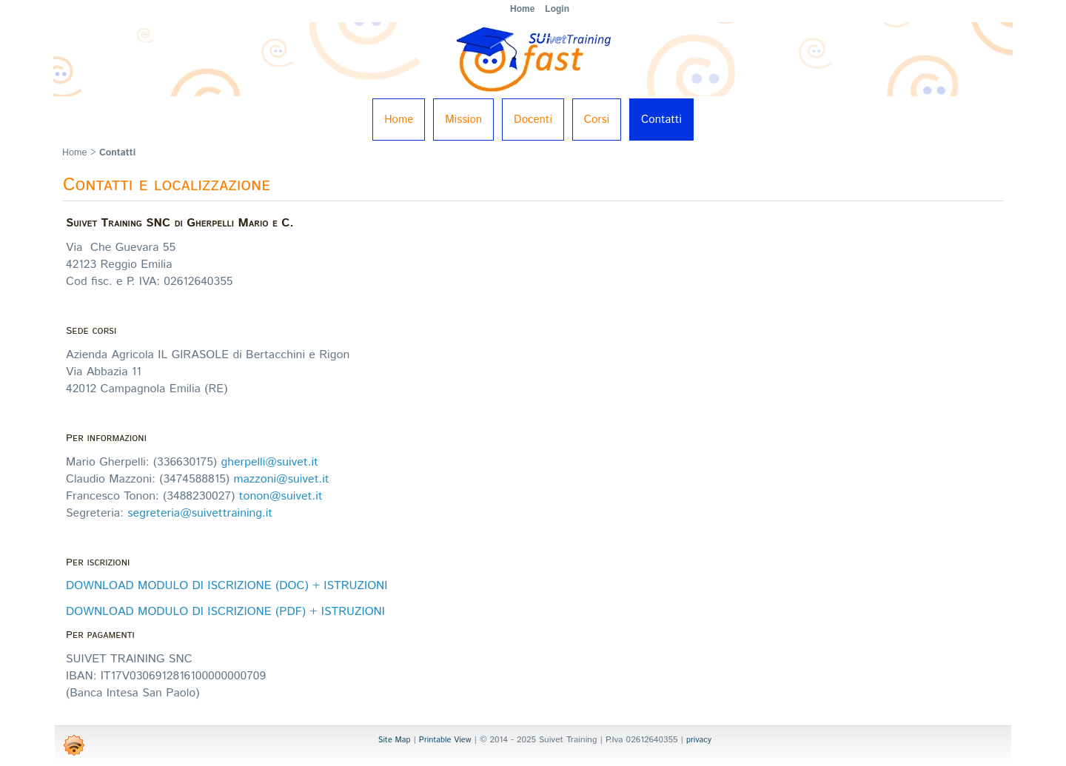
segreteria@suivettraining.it (199, 513)
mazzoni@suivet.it (281, 479)
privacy (698, 740)
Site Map (394, 740)
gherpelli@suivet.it (269, 462)
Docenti (533, 119)
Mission (463, 119)
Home (398, 119)
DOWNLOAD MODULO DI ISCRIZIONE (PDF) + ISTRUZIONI (225, 611)
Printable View (445, 740)
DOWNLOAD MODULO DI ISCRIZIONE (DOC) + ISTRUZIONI (226, 585)
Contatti (661, 119)
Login (557, 9)
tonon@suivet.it (281, 496)
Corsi (596, 119)
